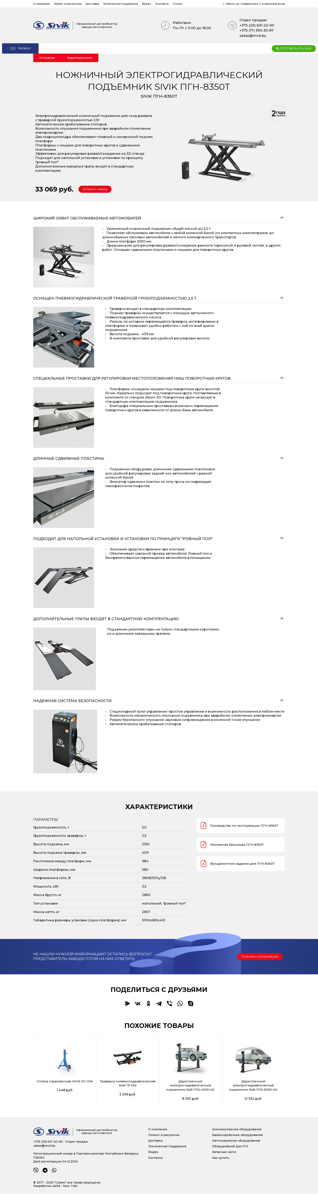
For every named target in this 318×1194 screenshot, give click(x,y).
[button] (96, 189)
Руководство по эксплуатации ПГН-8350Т (231, 826)
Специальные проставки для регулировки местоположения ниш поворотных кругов (132, 378)
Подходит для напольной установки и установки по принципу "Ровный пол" (123, 539)
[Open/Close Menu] (20, 48)
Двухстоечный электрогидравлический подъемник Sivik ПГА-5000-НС (253, 1086)
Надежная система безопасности (72, 701)
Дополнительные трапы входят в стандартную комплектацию (106, 619)
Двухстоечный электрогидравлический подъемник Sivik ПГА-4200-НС (190, 1086)
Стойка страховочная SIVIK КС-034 (64, 1084)
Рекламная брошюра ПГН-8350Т (234, 846)
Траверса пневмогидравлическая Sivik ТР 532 (128, 1084)
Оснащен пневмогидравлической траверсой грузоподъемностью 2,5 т (115, 298)
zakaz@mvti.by (253, 36)
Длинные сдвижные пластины (68, 458)
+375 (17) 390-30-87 (257, 30)
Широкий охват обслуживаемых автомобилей (87, 218)
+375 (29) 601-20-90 (257, 25)
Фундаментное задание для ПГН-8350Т (240, 865)
